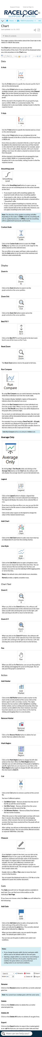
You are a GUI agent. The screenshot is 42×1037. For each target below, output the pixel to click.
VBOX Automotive (25, 21)
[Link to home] (21, 17)
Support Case (14, 7)
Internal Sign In (28, 7)
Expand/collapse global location (39, 20)
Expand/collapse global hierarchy (2, 21)
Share (35, 30)
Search (3, 1033)
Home (10, 21)
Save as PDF (38, 30)
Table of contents (10, 36)
